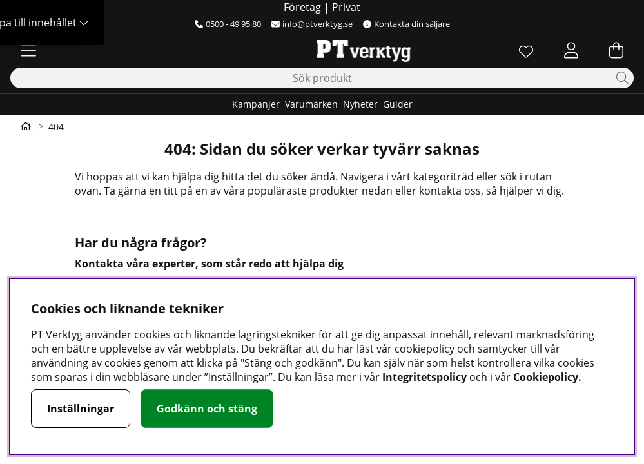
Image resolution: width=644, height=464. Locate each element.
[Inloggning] (571, 50)
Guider (398, 104)
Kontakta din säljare (406, 24)
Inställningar (80, 408)
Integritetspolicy (424, 377)
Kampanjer (256, 104)
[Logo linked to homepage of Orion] (322, 50)
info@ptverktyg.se (312, 24)
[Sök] (322, 78)
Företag (302, 7)
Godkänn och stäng (207, 408)
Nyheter (360, 104)
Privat (346, 7)
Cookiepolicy (545, 377)
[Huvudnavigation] (28, 50)
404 (56, 127)
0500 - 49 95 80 (228, 24)
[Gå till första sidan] (26, 126)
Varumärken (311, 104)
